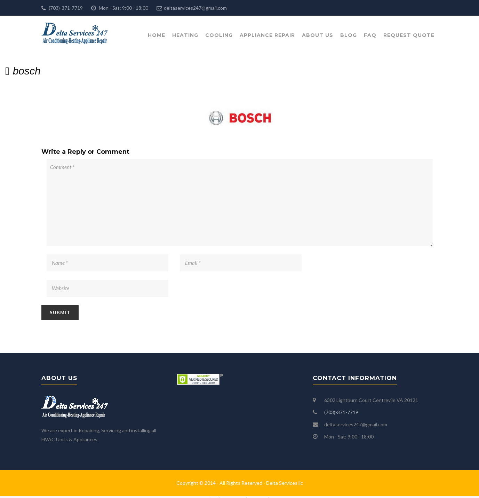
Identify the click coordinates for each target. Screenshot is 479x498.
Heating (185, 35)
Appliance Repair (267, 35)
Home (156, 35)
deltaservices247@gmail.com (195, 8)
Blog (348, 35)
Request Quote (408, 35)
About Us (317, 35)
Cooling (219, 35)
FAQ (370, 35)
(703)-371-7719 (65, 8)
